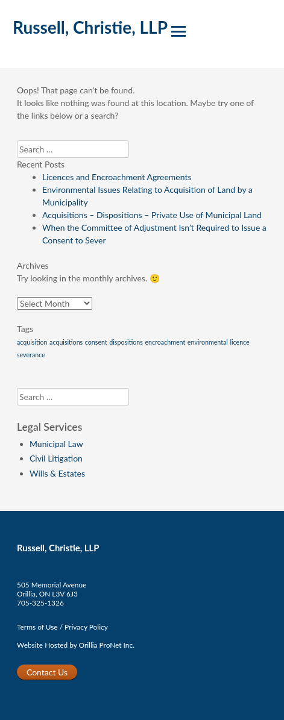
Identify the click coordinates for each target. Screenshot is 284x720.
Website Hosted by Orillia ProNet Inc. (75, 645)
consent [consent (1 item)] (96, 342)
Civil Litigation (56, 458)
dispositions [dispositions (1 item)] (126, 342)
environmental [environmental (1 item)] (208, 342)
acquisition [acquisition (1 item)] (32, 342)
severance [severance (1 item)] (31, 354)
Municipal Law (56, 444)
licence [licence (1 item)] (239, 342)
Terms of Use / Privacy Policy (62, 626)
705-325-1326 (40, 602)
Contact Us (47, 672)
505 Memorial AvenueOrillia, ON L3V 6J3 (51, 589)
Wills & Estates (57, 473)
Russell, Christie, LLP (90, 27)
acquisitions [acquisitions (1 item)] (66, 342)
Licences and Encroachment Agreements (117, 177)
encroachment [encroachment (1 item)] (165, 342)
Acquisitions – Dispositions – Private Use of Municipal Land (152, 215)
